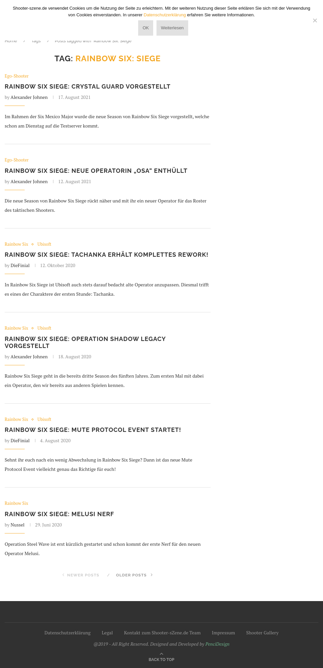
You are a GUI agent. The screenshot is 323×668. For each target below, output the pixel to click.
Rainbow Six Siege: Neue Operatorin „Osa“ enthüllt (97, 170)
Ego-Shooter (17, 76)
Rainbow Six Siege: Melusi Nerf (60, 514)
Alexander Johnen (29, 97)
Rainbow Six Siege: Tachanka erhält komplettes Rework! (107, 254)
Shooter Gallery (262, 633)
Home (11, 40)
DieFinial (20, 265)
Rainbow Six (16, 244)
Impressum (223, 633)
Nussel (18, 525)
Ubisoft (45, 244)
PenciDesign (217, 644)
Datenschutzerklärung (67, 633)
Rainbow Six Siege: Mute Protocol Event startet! (93, 430)
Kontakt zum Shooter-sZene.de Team (162, 633)
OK (145, 27)
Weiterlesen (172, 27)
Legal (107, 633)
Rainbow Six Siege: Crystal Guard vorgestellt (88, 86)
